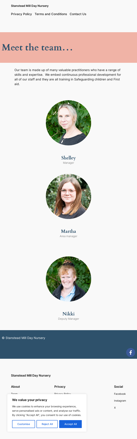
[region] (47, 413)
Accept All (70, 424)
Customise (23, 424)
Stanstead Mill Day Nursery (30, 6)
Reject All (47, 424)
